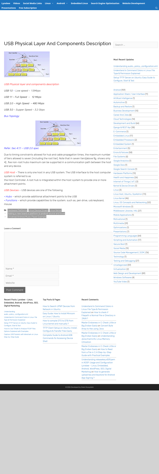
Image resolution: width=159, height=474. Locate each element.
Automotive (119, 102)
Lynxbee (6, 3)
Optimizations (119, 227)
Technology (118, 256)
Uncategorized (120, 265)
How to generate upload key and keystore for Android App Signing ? (98, 374)
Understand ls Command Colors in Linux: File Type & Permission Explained (97, 309)
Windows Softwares (122, 277)
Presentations (9, 8)
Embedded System (122, 144)
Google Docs (119, 165)
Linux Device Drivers (38, 210)
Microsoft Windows (122, 206)
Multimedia (118, 223)
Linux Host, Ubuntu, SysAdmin (127, 194)
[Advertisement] (79, 25)
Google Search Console (124, 169)
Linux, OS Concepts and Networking (130, 202)
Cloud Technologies (122, 119)
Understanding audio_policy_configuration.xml (135, 66)
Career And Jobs (121, 115)
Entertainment (120, 148)
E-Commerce (119, 131)
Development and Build (124, 123)
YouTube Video (120, 281)
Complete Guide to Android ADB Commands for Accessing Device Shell (58, 338)
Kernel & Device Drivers (124, 186)
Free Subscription (28, 8)
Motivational (119, 219)
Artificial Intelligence (122, 98)
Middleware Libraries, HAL (125, 211)
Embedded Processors (123, 140)
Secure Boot (119, 244)
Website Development (133, 3)
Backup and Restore (122, 106)
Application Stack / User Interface (129, 94)
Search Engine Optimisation (105, 3)
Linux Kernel (55, 210)
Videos (16, 3)
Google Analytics (121, 161)
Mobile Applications (122, 215)
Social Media (119, 248)
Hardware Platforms (17, 210)
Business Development (124, 111)
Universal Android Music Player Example (27, 216)
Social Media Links (32, 3)
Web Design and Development (127, 273)
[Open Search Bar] (156, 8)
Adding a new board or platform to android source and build (36, 213)
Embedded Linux (79, 3)
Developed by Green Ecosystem (82, 387)
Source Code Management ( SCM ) (129, 252)
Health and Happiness (123, 177)
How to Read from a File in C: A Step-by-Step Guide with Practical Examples (97, 352)
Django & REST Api (122, 127)
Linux (50, 3)
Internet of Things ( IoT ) (124, 181)
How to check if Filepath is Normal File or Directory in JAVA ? (98, 315)
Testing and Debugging (124, 261)
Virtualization (119, 269)
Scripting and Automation (125, 240)
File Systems (119, 156)
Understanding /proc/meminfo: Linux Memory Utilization (98, 339)
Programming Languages (125, 236)
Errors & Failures (120, 152)
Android (63, 3)
